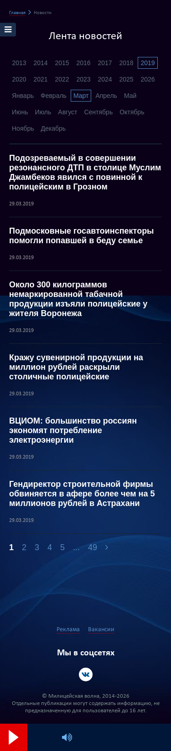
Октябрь (131, 112)
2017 (105, 62)
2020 (19, 79)
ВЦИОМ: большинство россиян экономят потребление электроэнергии (73, 430)
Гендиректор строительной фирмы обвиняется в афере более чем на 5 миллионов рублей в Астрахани (82, 494)
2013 (19, 62)
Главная (17, 12)
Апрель (106, 95)
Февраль (54, 95)
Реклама (68, 629)
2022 (62, 79)
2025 (126, 79)
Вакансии (101, 629)
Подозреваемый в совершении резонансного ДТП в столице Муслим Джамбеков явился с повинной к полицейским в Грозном (85, 172)
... (76, 547)
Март (81, 95)
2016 (83, 62)
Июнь (20, 112)
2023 (83, 79)
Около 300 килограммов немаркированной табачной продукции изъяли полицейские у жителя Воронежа (78, 299)
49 (92, 547)
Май (130, 95)
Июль (43, 112)
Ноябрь (23, 128)
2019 (147, 62)
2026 (147, 79)
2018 (126, 62)
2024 (105, 79)
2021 (40, 79)
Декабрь (53, 128)
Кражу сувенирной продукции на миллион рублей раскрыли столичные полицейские (76, 367)
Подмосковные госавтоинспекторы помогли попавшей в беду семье (81, 235)
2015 (62, 62)
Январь (23, 95)
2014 (40, 62)
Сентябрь (98, 112)
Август (67, 112)
